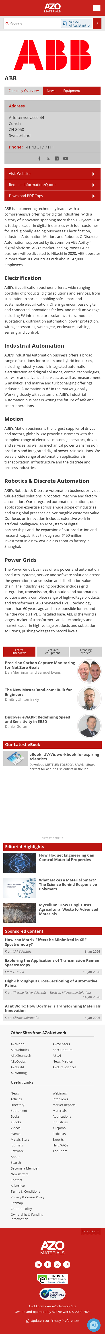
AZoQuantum (62, 1050)
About (15, 1157)
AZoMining (19, 1073)
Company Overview (23, 90)
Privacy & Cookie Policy (27, 1197)
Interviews (60, 1099)
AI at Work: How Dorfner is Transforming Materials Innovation (53, 1008)
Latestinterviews (19, 651)
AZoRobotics (20, 1050)
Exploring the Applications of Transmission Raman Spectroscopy (52, 962)
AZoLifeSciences (64, 1067)
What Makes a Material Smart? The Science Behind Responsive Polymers (68, 884)
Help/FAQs (60, 1145)
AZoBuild (17, 1067)
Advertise (18, 1186)
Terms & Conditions (25, 1191)
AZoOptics (18, 1061)
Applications (62, 1116)
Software (17, 1151)
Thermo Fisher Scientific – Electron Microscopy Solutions (52, 992)
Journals (17, 1145)
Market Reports (64, 1105)
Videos (16, 1128)
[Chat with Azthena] (94, 1325)
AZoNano (17, 1044)
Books (15, 1116)
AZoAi (57, 1055)
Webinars (60, 1093)
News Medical (63, 1061)
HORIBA (18, 972)
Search (16, 1162)
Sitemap (17, 1203)
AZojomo (59, 1128)
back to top (90, 1231)
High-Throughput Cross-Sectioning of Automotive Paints (51, 983)
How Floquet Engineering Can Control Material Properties (66, 857)
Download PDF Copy (26, 195)
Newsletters (20, 1174)
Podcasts (59, 1134)
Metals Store (20, 1139)
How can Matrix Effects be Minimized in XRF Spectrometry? (45, 942)
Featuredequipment (52, 651)
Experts (58, 1139)
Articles (16, 1099)
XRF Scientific (22, 951)
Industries (60, 1122)
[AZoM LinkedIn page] (38, 1264)
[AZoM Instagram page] (66, 1264)
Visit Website (20, 173)
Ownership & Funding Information (27, 1216)
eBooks (16, 1122)
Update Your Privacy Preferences (52, 1320)
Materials (60, 1110)
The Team (60, 1151)
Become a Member (25, 1168)
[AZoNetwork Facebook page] (47, 1264)
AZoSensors (61, 1044)
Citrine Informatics (26, 1017)
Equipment (19, 1110)
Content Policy (21, 1209)
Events (16, 1134)
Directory (17, 1105)
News (15, 1093)
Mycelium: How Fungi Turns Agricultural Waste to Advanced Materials (68, 909)
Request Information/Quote (32, 184)
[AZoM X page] (57, 1264)
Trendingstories (86, 651)
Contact (16, 1180)
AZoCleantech (21, 1055)
